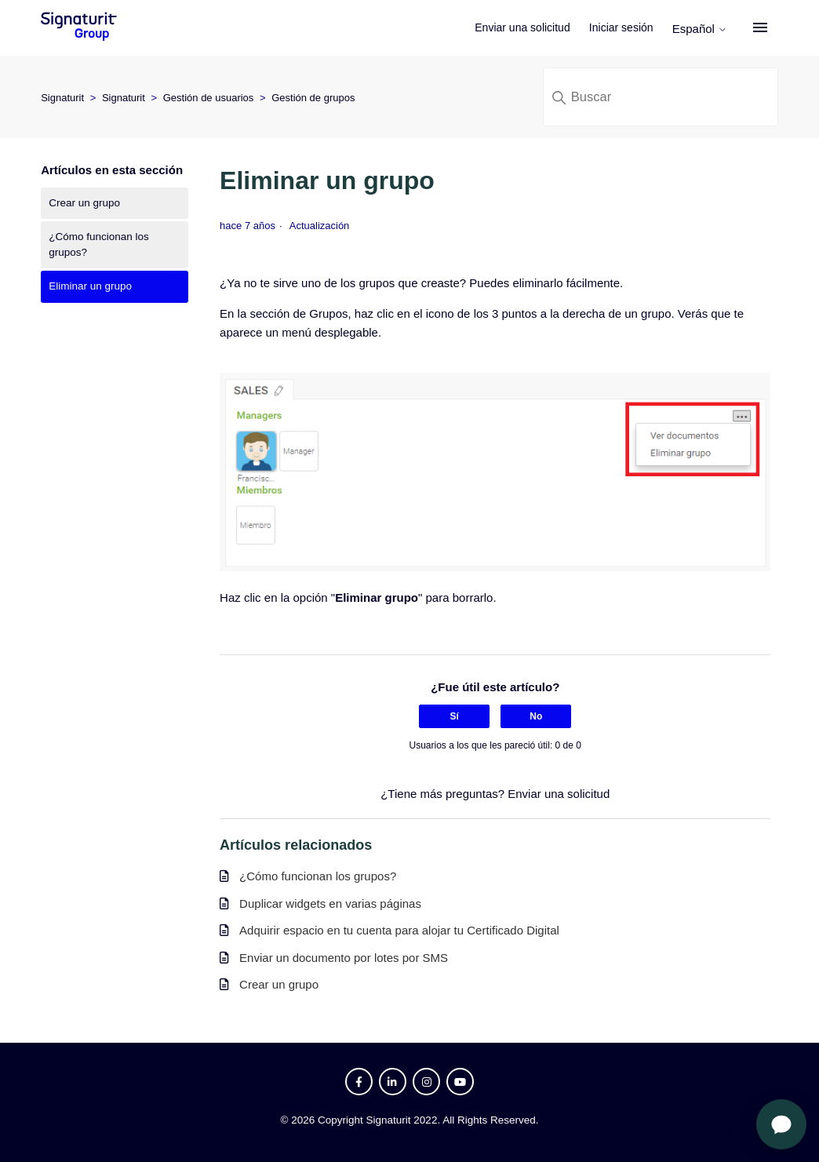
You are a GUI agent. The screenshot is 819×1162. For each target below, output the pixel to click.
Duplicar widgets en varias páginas (330, 903)
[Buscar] (660, 96)
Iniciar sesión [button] (630, 27)
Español (708, 28)
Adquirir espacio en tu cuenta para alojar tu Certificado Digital (399, 930)
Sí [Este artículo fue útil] (454, 716)
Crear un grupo (84, 203)
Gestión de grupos (313, 98)
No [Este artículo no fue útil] (536, 716)
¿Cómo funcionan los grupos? (99, 244)
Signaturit (62, 98)
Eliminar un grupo (90, 286)
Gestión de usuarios (208, 98)
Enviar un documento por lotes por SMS (343, 957)
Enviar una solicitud (531, 27)
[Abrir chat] (781, 1124)
